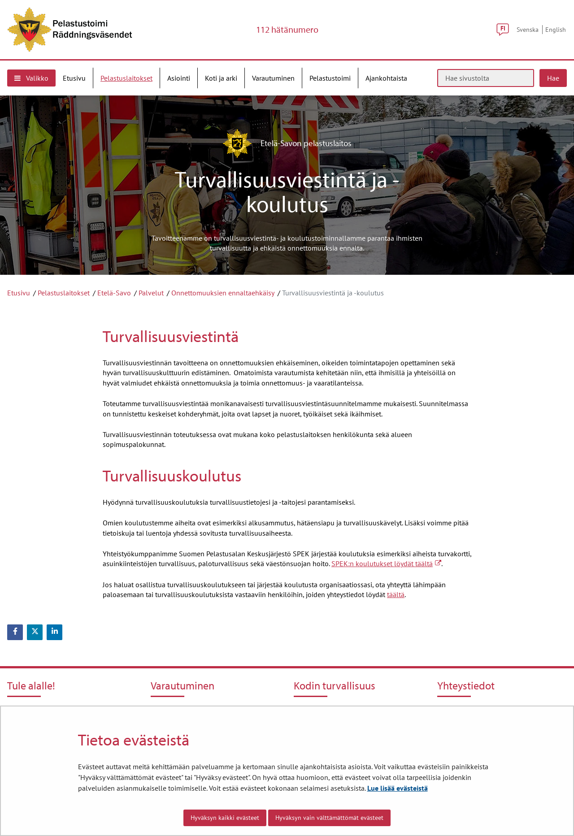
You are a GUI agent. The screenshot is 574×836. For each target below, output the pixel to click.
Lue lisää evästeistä (397, 788)
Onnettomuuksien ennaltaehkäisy (222, 292)
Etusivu (18, 292)
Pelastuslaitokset (64, 292)
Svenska (528, 29)
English (555, 29)
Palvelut (151, 292)
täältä (395, 594)
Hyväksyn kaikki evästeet (225, 818)
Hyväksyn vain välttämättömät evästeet (329, 818)
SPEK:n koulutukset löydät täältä (386, 563)
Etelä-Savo (114, 292)
